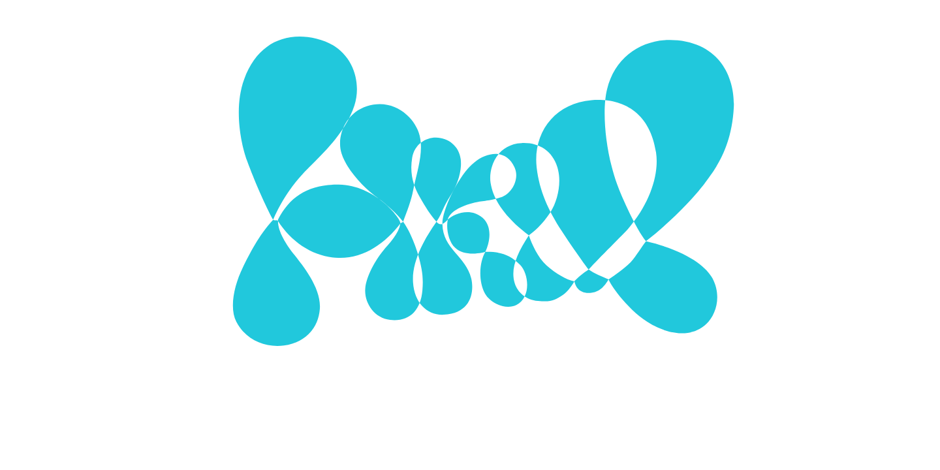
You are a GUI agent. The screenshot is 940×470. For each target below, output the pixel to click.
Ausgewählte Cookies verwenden (392, 311)
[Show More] (635, 220)
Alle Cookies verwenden (570, 311)
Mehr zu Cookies (470, 351)
